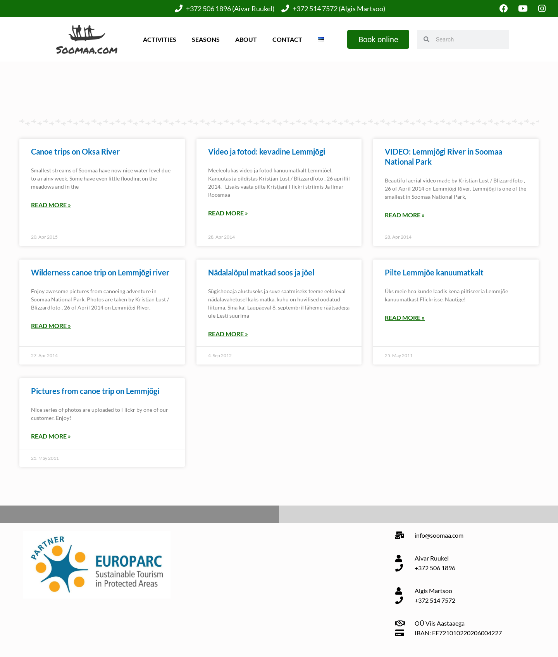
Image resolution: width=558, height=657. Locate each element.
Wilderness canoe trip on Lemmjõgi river (100, 272)
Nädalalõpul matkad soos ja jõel (261, 272)
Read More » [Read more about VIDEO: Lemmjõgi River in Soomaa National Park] (405, 215)
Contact (287, 39)
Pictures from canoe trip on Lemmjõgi (95, 391)
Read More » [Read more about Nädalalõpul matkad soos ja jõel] (228, 333)
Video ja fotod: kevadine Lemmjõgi (266, 152)
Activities (159, 39)
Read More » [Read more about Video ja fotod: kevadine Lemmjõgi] (228, 213)
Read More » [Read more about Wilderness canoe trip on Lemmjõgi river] (51, 325)
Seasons (205, 39)
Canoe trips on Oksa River (75, 152)
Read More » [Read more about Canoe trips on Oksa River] (51, 205)
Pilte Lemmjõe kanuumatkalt (434, 272)
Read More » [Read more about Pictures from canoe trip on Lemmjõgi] (51, 436)
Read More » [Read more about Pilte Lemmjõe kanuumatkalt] (405, 317)
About (246, 39)
